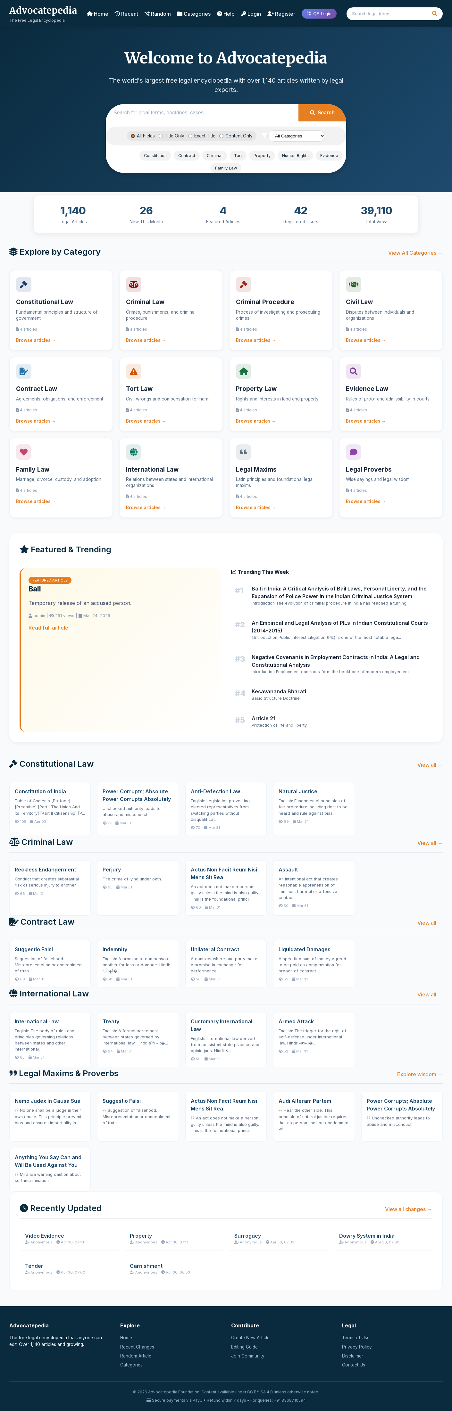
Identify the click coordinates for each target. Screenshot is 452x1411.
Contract (186, 155)
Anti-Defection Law (215, 791)
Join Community (247, 1355)
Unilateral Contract (215, 949)
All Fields (143, 135)
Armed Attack (296, 1021)
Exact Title (201, 135)
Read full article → (52, 627)
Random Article (135, 1355)
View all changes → (408, 1209)
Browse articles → (36, 340)
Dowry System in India (367, 1236)
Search (322, 112)
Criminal (214, 155)
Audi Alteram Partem (305, 1101)
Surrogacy (247, 1236)
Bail (35, 588)
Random (158, 14)
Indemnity (115, 949)
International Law (37, 1021)
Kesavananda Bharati (279, 691)
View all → (430, 765)
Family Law (226, 168)
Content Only (236, 135)
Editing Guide (244, 1346)
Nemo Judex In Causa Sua (47, 1101)
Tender (34, 1266)
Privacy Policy (357, 1346)
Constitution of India (40, 791)
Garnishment (146, 1266)
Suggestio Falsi (34, 949)
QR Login (319, 13)
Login (251, 14)
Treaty (111, 1021)
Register (281, 14)
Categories (194, 14)
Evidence (329, 155)
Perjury (112, 869)
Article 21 (263, 718)
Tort (238, 155)
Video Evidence (44, 1236)
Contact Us (353, 1364)
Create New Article (250, 1337)
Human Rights (295, 155)
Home (97, 14)
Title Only (171, 135)
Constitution (155, 155)
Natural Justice (298, 791)
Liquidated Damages (305, 949)
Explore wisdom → (420, 1074)
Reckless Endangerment (45, 869)
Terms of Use (356, 1337)
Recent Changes (137, 1346)
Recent (126, 14)
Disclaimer (352, 1355)
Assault (288, 869)
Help (226, 14)
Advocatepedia (43, 10)
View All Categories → (415, 253)
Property (262, 155)
